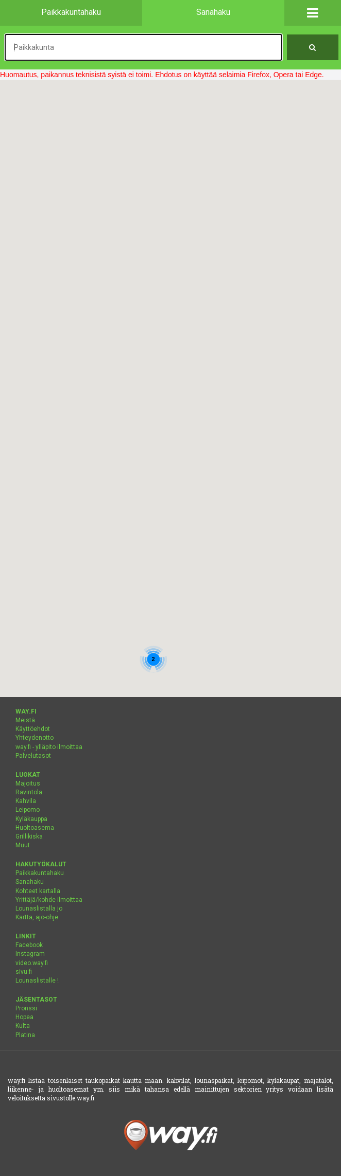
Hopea (24, 1017)
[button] (312, 13)
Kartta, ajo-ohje (36, 917)
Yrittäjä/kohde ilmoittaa (48, 899)
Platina (25, 1035)
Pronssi (26, 1008)
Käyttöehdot (32, 729)
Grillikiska (29, 836)
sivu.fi (23, 971)
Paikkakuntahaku (39, 873)
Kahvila (25, 801)
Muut (22, 845)
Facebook (29, 945)
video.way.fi (31, 963)
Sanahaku (29, 881)
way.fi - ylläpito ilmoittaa (48, 747)
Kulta (22, 1025)
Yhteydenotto (34, 737)
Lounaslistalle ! (37, 980)
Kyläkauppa (31, 819)
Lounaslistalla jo (38, 908)
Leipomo (27, 809)
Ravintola (28, 792)
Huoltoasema (34, 827)
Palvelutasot (33, 755)
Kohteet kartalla (37, 891)
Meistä (25, 720)
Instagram (30, 953)
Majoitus (27, 783)
